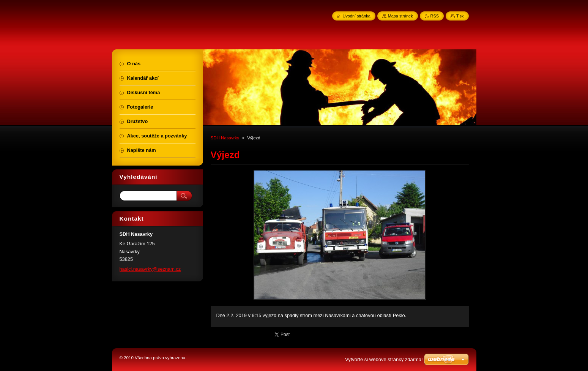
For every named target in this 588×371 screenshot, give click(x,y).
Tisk (460, 16)
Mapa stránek (400, 16)
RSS (434, 16)
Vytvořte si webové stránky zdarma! (384, 359)
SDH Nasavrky (225, 138)
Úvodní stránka (356, 16)
